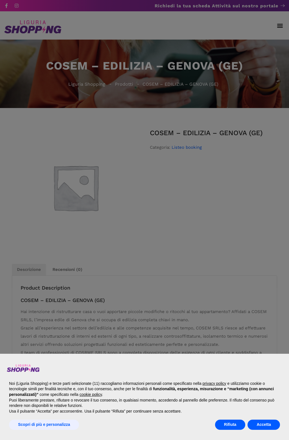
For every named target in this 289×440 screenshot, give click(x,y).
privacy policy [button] (214, 383)
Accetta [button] (264, 424)
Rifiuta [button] (230, 424)
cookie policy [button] (91, 394)
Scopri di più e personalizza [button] (44, 424)
